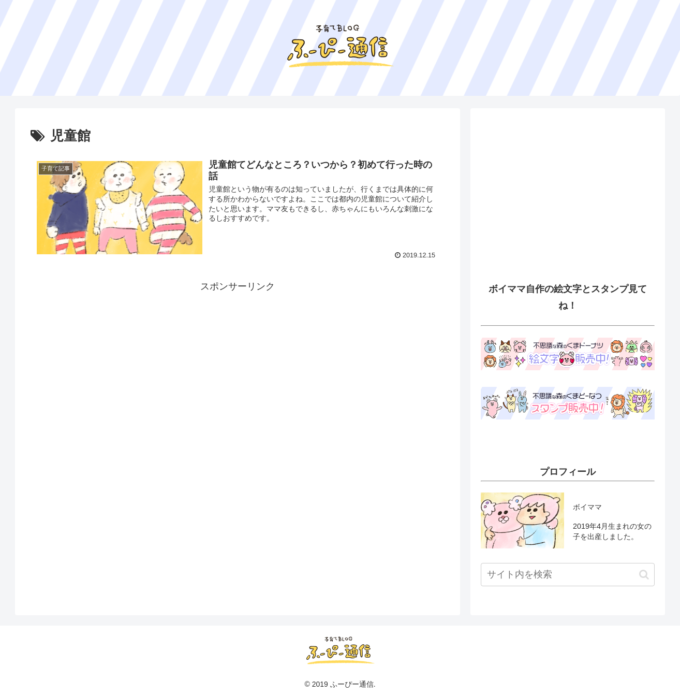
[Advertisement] (238, 367)
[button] (644, 575)
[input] (568, 574)
